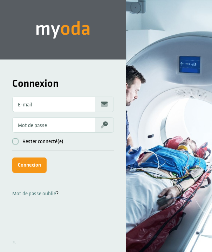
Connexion (29, 164)
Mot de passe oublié (34, 193)
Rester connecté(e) (37, 141)
